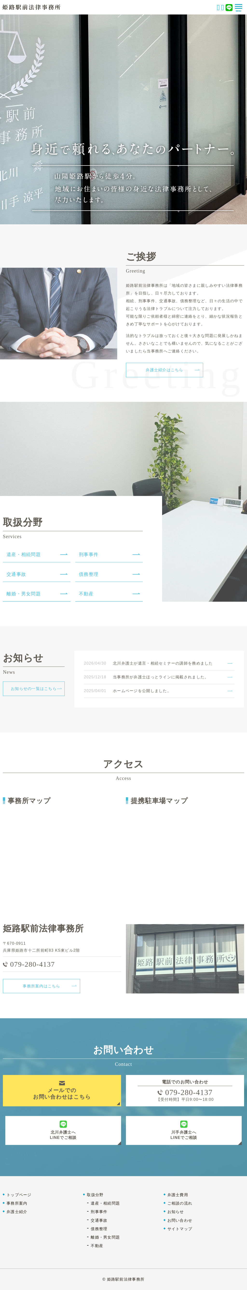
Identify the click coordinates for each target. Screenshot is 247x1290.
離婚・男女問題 (105, 1237)
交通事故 (99, 1220)
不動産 (97, 1246)
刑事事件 (99, 1212)
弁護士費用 (177, 1195)
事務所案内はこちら (41, 988)
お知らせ (175, 1212)
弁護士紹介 (17, 1212)
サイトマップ (179, 1229)
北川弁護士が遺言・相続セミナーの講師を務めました (163, 665)
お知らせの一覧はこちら (34, 690)
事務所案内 (17, 1203)
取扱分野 (95, 1195)
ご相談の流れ (179, 1203)
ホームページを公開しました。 (142, 692)
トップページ (19, 1195)
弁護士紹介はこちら (164, 372)
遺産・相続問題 (105, 1203)
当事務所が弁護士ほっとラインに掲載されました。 (161, 679)
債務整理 (99, 1229)
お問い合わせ (179, 1220)
